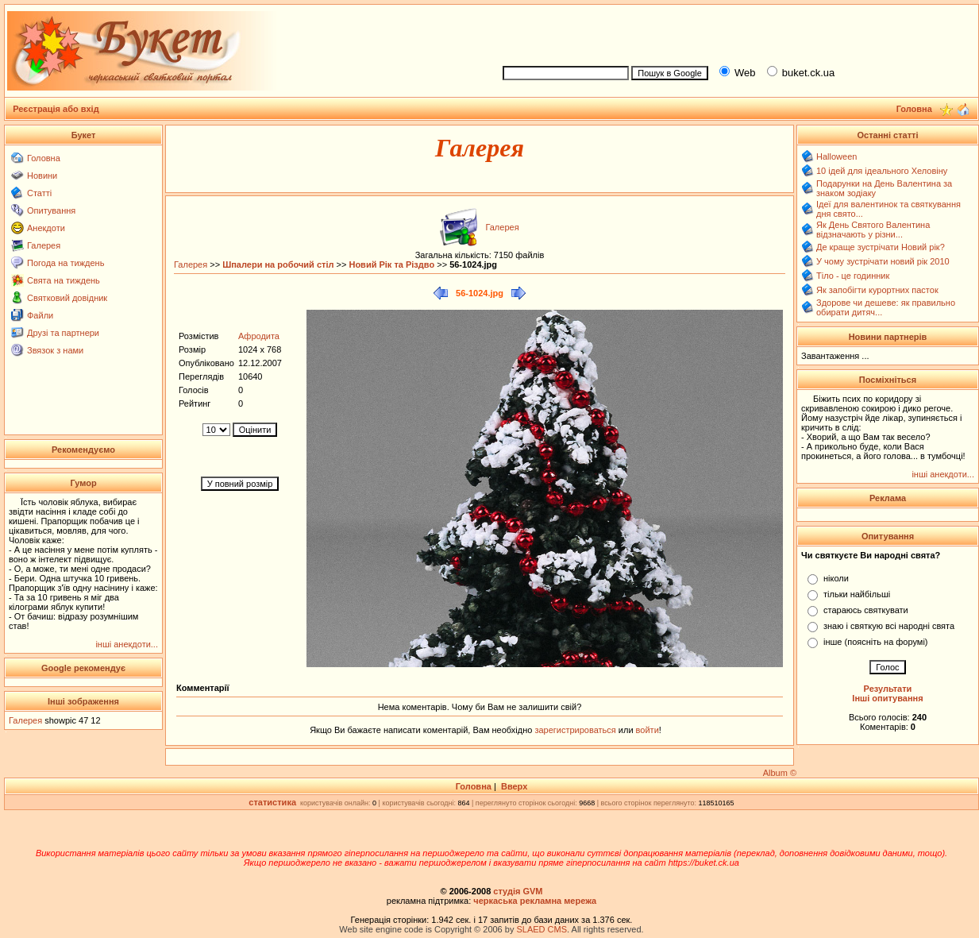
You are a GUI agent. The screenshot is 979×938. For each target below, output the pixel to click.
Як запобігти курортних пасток (877, 290)
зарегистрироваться (576, 730)
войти (646, 730)
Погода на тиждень (65, 263)
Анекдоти (46, 228)
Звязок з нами (55, 350)
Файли (40, 315)
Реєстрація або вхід (56, 109)
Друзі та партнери (63, 333)
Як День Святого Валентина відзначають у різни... (873, 229)
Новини (42, 175)
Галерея (43, 245)
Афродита (258, 336)
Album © (779, 773)
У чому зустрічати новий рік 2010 (883, 261)
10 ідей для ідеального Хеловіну (881, 171)
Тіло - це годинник (852, 275)
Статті (39, 193)
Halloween (836, 156)
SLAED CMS (541, 929)
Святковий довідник (67, 298)
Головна (43, 158)
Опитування (51, 210)
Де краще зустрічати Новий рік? (880, 247)
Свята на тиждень (63, 280)
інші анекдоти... (126, 644)
